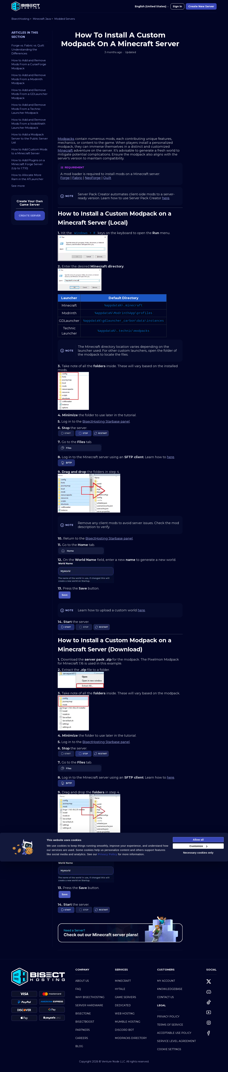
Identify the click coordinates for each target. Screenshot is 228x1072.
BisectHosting (20, 18)
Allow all (198, 1049)
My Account (166, 980)
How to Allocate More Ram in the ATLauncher (27, 177)
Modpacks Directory (131, 1038)
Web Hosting (124, 1013)
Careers (81, 1038)
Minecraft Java (42, 18)
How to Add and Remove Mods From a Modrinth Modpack (28, 79)
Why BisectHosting (89, 997)
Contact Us (165, 997)
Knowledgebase (169, 989)
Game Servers (125, 997)
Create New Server (201, 6)
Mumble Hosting (127, 1021)
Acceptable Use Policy (174, 1033)
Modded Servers (64, 18)
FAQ (78, 989)
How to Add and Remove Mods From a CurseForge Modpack (28, 64)
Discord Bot (124, 1029)
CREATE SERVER (30, 215)
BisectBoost (84, 1021)
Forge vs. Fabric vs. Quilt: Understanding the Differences (27, 49)
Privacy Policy (168, 1016)
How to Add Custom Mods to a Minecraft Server (29, 151)
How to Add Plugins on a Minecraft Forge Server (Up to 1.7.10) (28, 164)
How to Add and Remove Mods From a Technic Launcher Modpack (28, 108)
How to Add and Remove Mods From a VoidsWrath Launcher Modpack (28, 123)
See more (18, 185)
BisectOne (83, 1013)
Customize (198, 1056)
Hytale (120, 989)
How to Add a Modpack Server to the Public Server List (29, 138)
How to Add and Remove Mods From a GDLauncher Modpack (29, 94)
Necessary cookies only (198, 1063)
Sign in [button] (177, 6)
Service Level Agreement (176, 1041)
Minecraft (123, 980)
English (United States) (152, 6)
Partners (82, 1029)
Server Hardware (89, 1005)
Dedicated (123, 1005)
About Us (82, 980)
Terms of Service (170, 1024)
